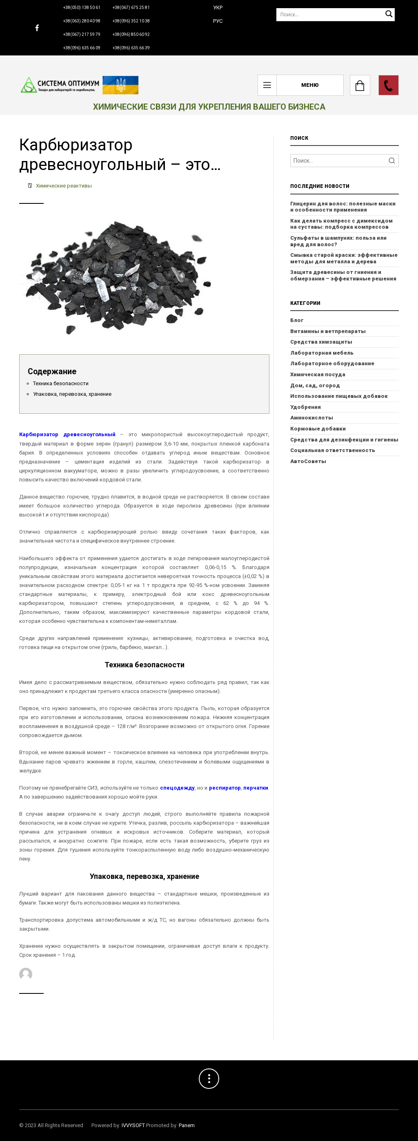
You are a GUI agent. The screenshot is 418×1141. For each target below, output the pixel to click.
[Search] (344, 160)
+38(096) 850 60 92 (131, 34)
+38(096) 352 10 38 (131, 21)
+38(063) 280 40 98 (81, 21)
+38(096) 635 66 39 (131, 48)
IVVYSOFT (133, 1125)
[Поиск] (335, 14)
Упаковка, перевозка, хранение (72, 394)
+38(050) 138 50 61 (81, 7)
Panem (187, 1125)
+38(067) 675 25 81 (131, 7)
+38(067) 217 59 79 (81, 34)
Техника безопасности (61, 383)
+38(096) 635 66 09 (81, 48)
